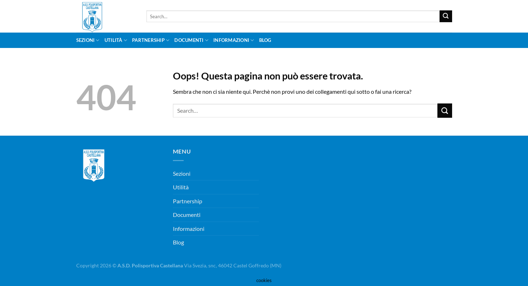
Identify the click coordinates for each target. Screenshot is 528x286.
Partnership (150, 40)
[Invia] (446, 16)
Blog (265, 40)
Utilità (116, 40)
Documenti (191, 40)
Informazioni (233, 40)
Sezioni (88, 40)
